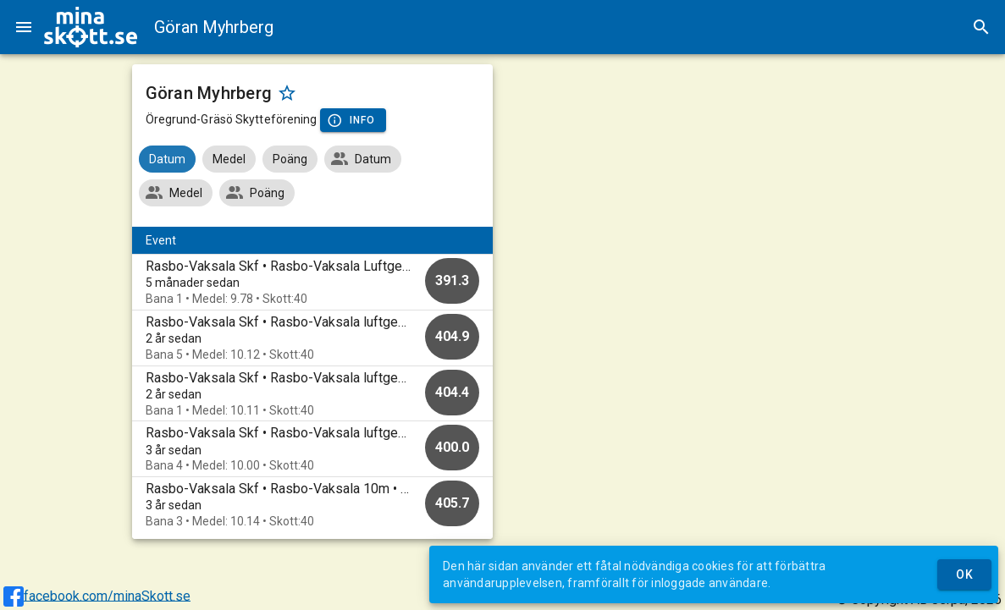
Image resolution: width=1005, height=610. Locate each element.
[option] (312, 282)
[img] (90, 27)
